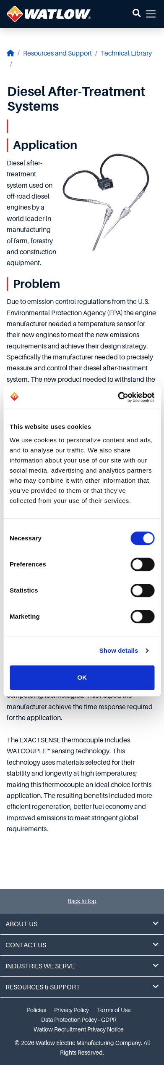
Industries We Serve (82, 966)
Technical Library (126, 53)
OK (82, 677)
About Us (82, 924)
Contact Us (82, 945)
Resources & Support (82, 987)
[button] (136, 14)
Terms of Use (114, 1010)
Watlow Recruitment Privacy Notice (79, 1029)
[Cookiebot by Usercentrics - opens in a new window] (117, 397)
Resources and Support (57, 53)
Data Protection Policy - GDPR (79, 1019)
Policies (36, 1010)
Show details (118, 650)
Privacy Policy (71, 1010)
